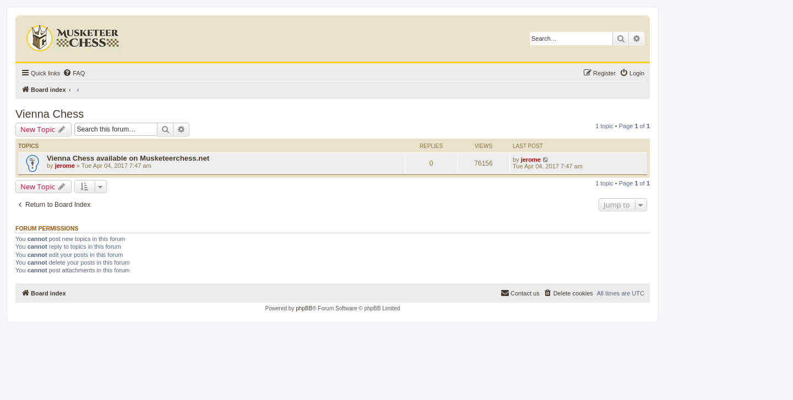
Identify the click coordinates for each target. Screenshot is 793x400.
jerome (65, 165)
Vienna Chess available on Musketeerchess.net (128, 158)
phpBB (304, 308)
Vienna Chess (49, 114)
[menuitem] (74, 73)
